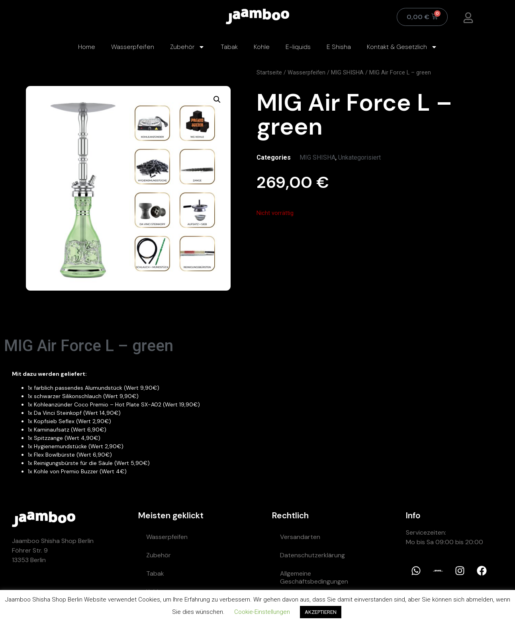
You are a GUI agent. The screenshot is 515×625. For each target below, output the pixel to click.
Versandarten (300, 537)
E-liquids (298, 47)
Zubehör (187, 47)
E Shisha (339, 47)
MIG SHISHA (347, 72)
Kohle (262, 47)
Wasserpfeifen (132, 47)
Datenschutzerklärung (312, 555)
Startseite (269, 72)
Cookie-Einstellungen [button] (262, 611)
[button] (217, 99)
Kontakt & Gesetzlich (402, 47)
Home (86, 47)
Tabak (229, 47)
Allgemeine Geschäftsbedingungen (314, 577)
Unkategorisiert (359, 157)
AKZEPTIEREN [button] (321, 612)
